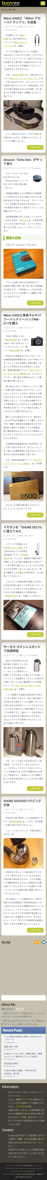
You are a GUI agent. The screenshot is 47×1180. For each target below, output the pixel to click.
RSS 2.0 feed (35, 942)
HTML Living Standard (25, 1174)
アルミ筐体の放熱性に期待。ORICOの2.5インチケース (23, 1039)
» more (19, 1009)
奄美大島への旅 (23, 1048)
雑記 (21, 655)
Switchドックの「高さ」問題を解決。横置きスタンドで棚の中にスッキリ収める (23, 1056)
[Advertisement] (23, 970)
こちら (40, 1142)
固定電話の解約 (23, 1064)
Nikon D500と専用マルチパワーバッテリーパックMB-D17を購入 (22, 319)
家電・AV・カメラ (26, 27)
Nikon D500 (15, 350)
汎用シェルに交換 (14, 548)
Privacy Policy (25, 1177)
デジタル (22, 168)
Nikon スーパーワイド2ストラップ (25, 78)
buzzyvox (11, 3)
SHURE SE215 (12, 596)
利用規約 (21, 1106)
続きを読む (36, 147)
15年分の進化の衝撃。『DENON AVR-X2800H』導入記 (23, 1073)
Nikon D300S (18, 75)
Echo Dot (24, 220)
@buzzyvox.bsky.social (44, 942)
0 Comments (11, 30)
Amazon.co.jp (23, 997)
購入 (22, 572)
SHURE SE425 (16, 821)
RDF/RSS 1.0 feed (40, 942)
